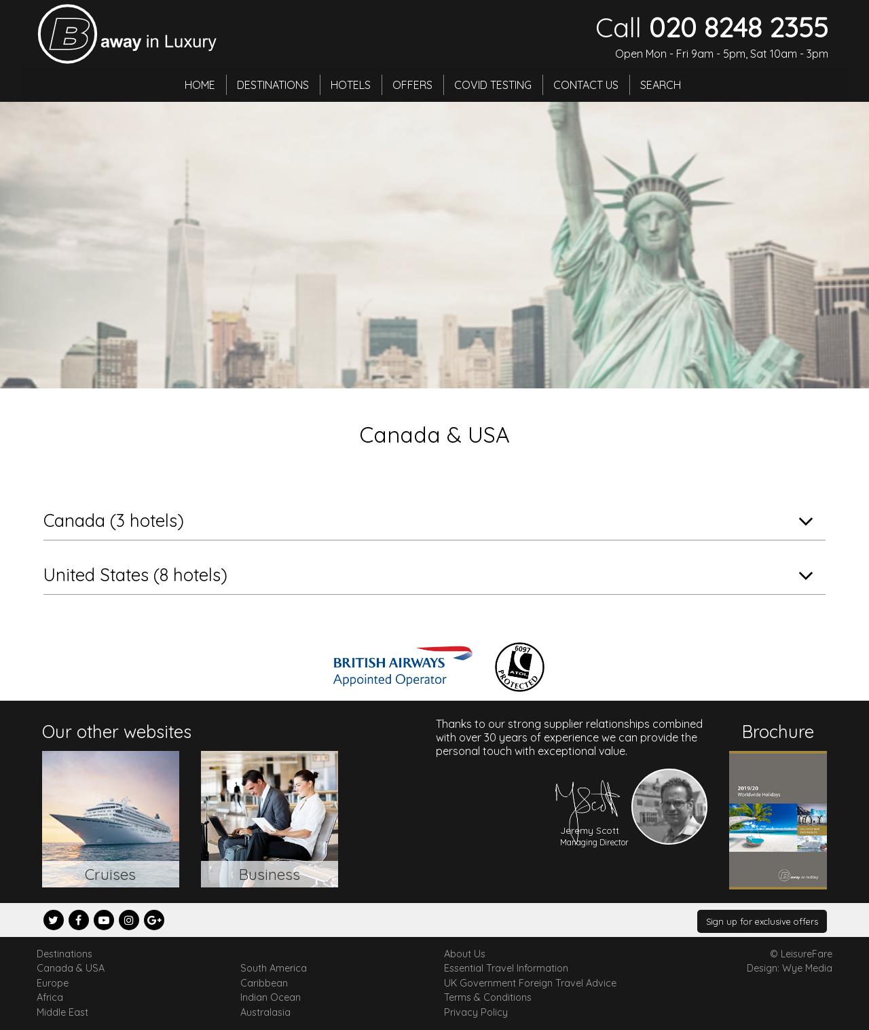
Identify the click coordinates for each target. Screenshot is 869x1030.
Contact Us (585, 85)
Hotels (351, 85)
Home (200, 85)
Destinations (273, 85)
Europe (53, 983)
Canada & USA (71, 968)
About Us (464, 954)
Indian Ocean (270, 997)
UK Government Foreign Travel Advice (530, 983)
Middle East (62, 1012)
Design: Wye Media (789, 968)
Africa (50, 997)
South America (273, 968)
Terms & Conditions (488, 997)
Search (660, 85)
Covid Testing (493, 85)
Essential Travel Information (506, 968)
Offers (412, 85)
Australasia (265, 1012)
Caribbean (264, 983)
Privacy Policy (476, 1012)
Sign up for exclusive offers (762, 921)
